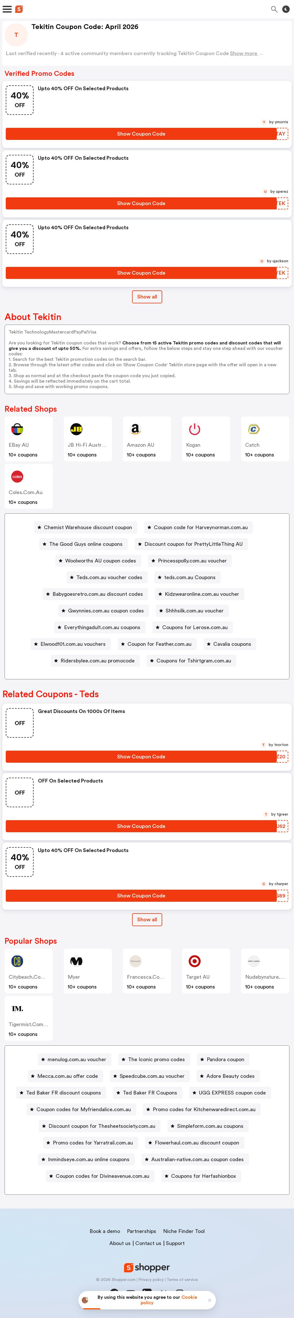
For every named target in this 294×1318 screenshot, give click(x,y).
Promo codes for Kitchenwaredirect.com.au (204, 1109)
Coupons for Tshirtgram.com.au (193, 660)
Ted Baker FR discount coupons (63, 1092)
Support (175, 1243)
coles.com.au (25, 492)
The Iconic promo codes (156, 1059)
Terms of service (182, 1280)
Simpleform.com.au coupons (210, 1126)
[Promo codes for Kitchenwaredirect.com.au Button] (202, 1109)
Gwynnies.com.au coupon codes (106, 610)
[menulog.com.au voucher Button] (74, 1059)
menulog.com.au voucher (77, 1059)
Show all (147, 919)
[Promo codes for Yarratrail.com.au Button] (90, 1143)
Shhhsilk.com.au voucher (195, 610)
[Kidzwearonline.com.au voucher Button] (199, 594)
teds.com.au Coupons (190, 577)
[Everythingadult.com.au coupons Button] (100, 627)
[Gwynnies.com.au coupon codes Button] (103, 611)
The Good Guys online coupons (86, 544)
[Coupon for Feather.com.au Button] (157, 644)
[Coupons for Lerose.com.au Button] (192, 627)
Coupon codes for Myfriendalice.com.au (83, 1109)
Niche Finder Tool (184, 1231)
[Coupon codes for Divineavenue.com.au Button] (100, 1176)
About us (120, 1243)
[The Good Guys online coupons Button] (83, 544)
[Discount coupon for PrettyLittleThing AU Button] (191, 544)
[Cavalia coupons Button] (230, 644)
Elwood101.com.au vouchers (73, 644)
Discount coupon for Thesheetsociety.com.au (102, 1126)
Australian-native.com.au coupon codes (197, 1159)
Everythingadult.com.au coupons (102, 627)
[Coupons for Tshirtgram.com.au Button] (191, 661)
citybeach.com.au (31, 977)
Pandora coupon (225, 1059)
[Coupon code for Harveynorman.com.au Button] (198, 527)
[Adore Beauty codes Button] (228, 1076)
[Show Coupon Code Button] (141, 134)
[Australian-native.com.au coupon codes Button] (195, 1159)
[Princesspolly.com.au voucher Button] (190, 561)
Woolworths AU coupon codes (100, 560)
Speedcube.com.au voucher (152, 1076)
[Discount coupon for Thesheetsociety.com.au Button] (99, 1126)
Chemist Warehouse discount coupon (88, 527)
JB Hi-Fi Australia (88, 445)
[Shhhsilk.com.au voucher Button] (192, 611)
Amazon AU (140, 445)
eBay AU (19, 445)
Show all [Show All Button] (147, 296)
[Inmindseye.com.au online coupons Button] (86, 1159)
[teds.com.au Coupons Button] (187, 577)
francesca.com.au (149, 977)
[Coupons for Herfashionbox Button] (201, 1176)
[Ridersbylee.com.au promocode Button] (95, 661)
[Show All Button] (147, 919)
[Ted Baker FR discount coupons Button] (61, 1093)
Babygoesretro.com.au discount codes (98, 594)
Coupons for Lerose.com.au (195, 627)
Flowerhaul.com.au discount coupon (197, 1142)
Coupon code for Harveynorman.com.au (201, 527)
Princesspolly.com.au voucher (192, 560)
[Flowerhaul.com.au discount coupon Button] (194, 1143)
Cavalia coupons (232, 644)
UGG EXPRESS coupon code (232, 1092)
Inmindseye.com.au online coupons (88, 1159)
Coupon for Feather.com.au (159, 644)
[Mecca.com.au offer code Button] (65, 1076)
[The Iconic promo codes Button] (154, 1059)
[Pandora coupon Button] (223, 1059)
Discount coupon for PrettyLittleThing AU (193, 544)
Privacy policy (151, 1280)
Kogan (193, 445)
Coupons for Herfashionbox (203, 1176)
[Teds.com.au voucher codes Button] (107, 577)
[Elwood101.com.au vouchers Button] (71, 644)
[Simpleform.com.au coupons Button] (208, 1126)
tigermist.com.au (30, 1024)
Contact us (148, 1243)
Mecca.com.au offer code (67, 1076)
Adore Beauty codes (230, 1076)
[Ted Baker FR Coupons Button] (147, 1093)
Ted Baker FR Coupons (150, 1092)
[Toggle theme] (286, 9)
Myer (74, 977)
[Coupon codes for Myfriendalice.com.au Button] (81, 1109)
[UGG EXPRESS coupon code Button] (230, 1093)
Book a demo (105, 1231)
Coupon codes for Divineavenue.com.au (102, 1176)
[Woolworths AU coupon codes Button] (98, 561)
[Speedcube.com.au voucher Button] (150, 1076)
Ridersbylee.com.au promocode (98, 660)
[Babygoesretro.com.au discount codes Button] (95, 594)
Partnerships (141, 1231)
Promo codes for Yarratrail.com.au (93, 1142)
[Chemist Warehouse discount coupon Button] (85, 527)
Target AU (198, 977)
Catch (252, 445)
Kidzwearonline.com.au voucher (202, 594)
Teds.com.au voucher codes (109, 577)
